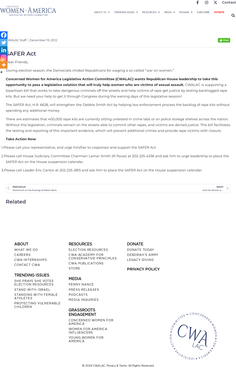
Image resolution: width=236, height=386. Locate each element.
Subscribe (203, 12)
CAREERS (22, 255)
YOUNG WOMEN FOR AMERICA (86, 339)
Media (169, 12)
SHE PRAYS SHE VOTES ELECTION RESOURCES (34, 282)
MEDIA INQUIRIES (84, 300)
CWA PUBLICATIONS (86, 263)
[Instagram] (3, 57)
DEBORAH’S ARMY (142, 255)
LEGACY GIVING (140, 260)
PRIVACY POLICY (143, 269)
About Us (102, 12)
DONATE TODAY (140, 250)
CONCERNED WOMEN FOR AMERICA (91, 322)
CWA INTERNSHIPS (30, 260)
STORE (74, 268)
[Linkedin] (3, 50)
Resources (151, 12)
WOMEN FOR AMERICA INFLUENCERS (88, 330)
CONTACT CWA (27, 265)
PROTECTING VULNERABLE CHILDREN (37, 305)
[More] (3, 65)
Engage (185, 12)
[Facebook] (3, 35)
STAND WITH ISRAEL (32, 289)
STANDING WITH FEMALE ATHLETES (36, 296)
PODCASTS (78, 294)
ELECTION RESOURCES (88, 250)
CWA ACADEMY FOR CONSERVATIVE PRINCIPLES (93, 256)
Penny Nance (81, 284)
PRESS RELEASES (84, 289)
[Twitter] (3, 42)
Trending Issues (126, 12)
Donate (219, 12)
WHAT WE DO (26, 250)
